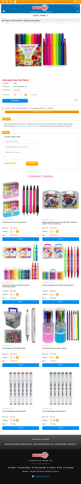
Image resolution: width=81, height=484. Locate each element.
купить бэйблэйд (60, 444)
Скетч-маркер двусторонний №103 (14, 411)
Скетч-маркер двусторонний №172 (54, 411)
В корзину (15, 100)
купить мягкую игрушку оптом (43, 444)
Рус (73, 6)
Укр (77, 6)
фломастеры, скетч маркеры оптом (26, 126)
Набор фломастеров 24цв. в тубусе (54, 348)
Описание (6, 119)
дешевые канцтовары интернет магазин (18, 444)
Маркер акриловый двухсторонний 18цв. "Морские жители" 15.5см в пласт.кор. (59, 223)
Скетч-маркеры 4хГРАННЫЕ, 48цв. (14, 348)
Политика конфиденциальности (40, 463)
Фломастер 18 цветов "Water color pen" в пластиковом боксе (16, 285)
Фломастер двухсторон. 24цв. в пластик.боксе (58, 285)
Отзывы (5, 132)
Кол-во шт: (6, 94)
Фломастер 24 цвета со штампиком (14, 222)
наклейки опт (71, 444)
